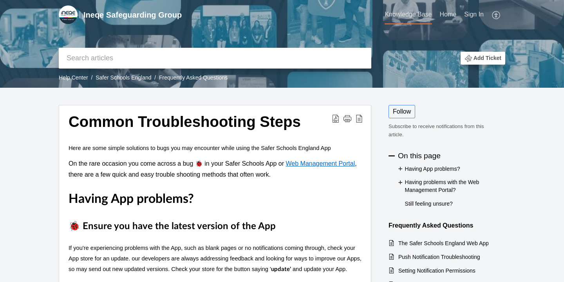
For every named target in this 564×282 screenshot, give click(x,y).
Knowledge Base (408, 14)
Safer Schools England (123, 77)
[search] (215, 58)
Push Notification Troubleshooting (439, 257)
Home (448, 14)
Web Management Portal (320, 163)
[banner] (282, 44)
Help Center (73, 77)
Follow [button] (402, 111)
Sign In (474, 14)
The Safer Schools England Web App (443, 243)
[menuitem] (408, 14)
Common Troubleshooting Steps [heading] (185, 121)
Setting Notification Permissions (436, 271)
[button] (496, 15)
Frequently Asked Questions (193, 77)
